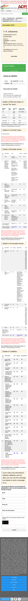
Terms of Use (14, 587)
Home (2, 10)
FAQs (14, 589)
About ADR (14, 579)
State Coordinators (14, 582)
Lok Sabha (8, 10)
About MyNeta (14, 577)
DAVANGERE (19, 18)
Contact (14, 584)
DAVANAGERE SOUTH (8, 19)
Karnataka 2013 (10, 18)
